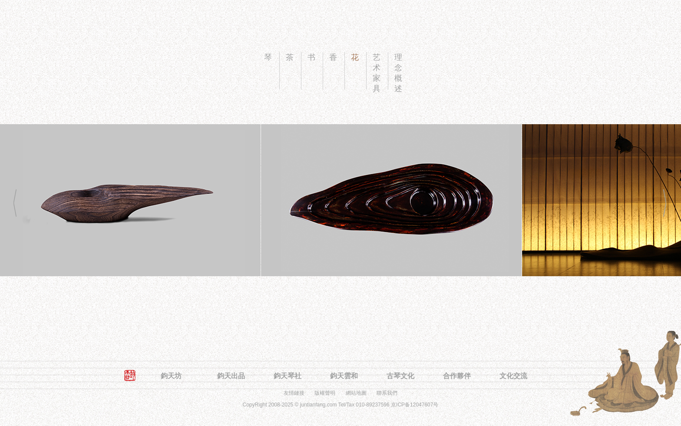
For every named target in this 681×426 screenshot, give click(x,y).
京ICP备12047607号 (414, 405)
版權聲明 (324, 393)
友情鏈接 (294, 393)
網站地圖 (356, 393)
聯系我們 (387, 393)
